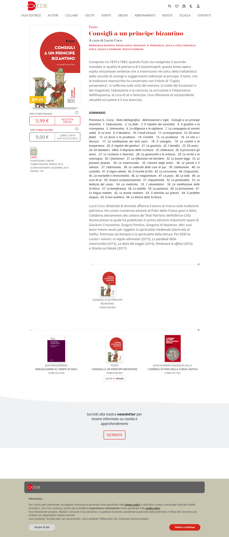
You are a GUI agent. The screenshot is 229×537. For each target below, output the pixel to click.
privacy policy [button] (132, 504)
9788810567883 (44, 130)
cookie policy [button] (153, 508)
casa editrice (31, 15)
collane (71, 15)
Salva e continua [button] (185, 527)
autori (53, 15)
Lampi (33, 152)
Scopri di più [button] (42, 527)
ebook (123, 15)
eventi (106, 15)
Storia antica (125, 45)
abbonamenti (145, 15)
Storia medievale (133, 49)
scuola (185, 15)
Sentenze (140, 45)
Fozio (93, 27)
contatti (204, 15)
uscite (89, 15)
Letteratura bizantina (102, 45)
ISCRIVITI (114, 434)
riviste (167, 15)
